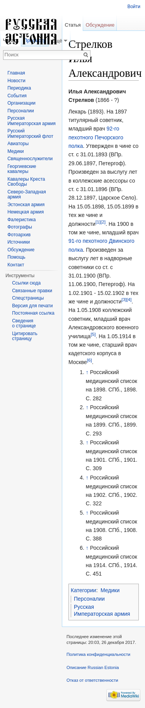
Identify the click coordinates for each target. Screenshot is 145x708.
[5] (93, 334)
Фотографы (19, 227)
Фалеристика (21, 219)
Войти (133, 6)
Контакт (15, 265)
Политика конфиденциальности (98, 654)
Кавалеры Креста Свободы (26, 181)
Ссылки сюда (26, 283)
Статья (72, 25)
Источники (18, 242)
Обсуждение (99, 25)
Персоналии (89, 599)
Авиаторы (18, 143)
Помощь (16, 257)
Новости (16, 80)
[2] (103, 221)
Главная (16, 73)
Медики (110, 590)
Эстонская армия (25, 204)
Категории (83, 590)
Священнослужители (30, 158)
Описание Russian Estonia (93, 667)
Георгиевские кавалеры (21, 169)
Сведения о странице (24, 323)
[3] (123, 299)
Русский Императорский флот (30, 133)
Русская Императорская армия (102, 610)
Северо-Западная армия (26, 194)
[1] (98, 221)
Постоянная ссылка (33, 313)
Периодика (19, 88)
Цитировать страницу (25, 336)
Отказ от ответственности (92, 680)
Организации (21, 103)
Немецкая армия (25, 212)
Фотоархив (19, 234)
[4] (128, 299)
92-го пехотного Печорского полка (95, 137)
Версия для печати (32, 305)
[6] (89, 359)
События (17, 95)
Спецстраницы (28, 298)
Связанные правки (32, 290)
